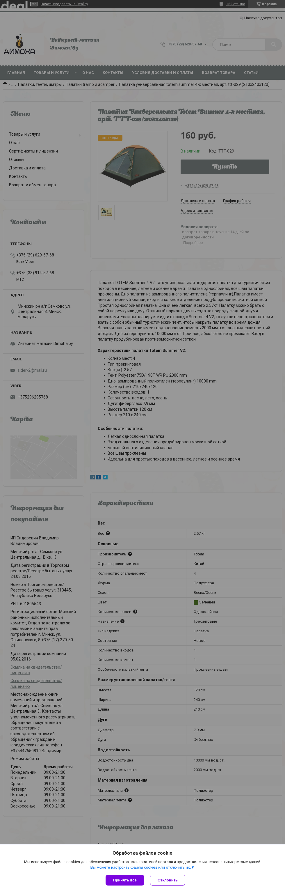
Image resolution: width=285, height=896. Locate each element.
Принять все (125, 880)
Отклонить (168, 880)
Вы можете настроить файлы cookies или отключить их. (140, 867)
